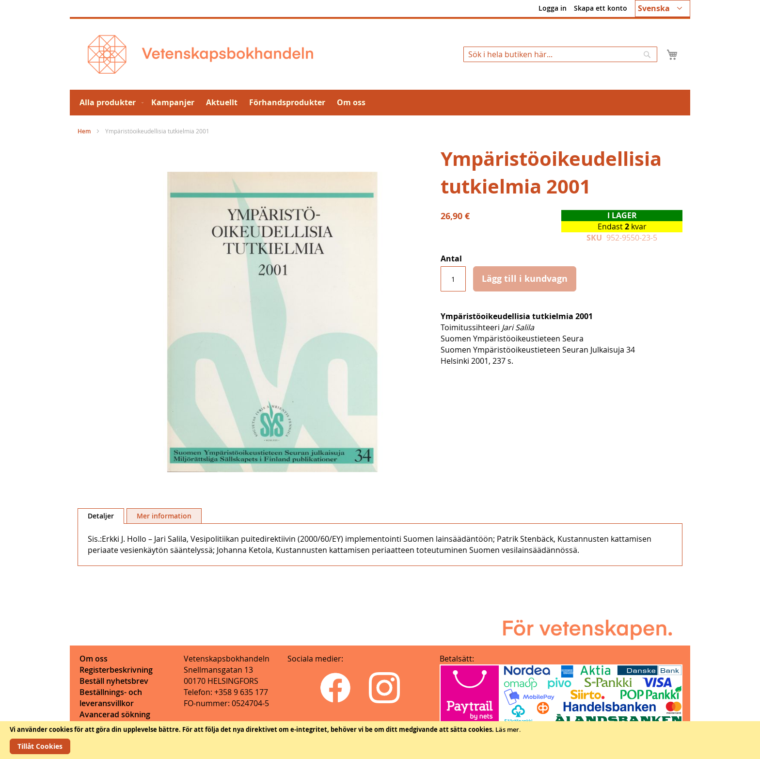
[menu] (380, 102)
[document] (380, 740)
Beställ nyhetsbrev (113, 681)
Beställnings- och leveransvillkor (110, 698)
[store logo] (200, 54)
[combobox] (560, 54)
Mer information (164, 515)
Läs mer (507, 729)
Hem (84, 131)
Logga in (552, 8)
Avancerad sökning (114, 714)
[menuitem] (109, 102)
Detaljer (101, 515)
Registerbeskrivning (116, 669)
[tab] (101, 516)
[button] (662, 8)
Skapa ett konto (600, 8)
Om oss (93, 658)
